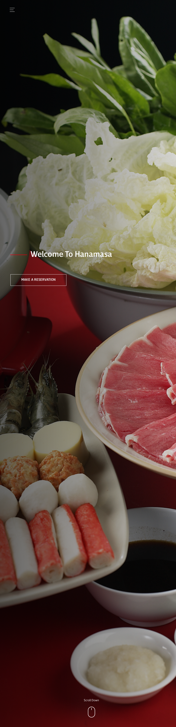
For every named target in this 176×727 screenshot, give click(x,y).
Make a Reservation (38, 280)
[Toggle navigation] (11, 10)
